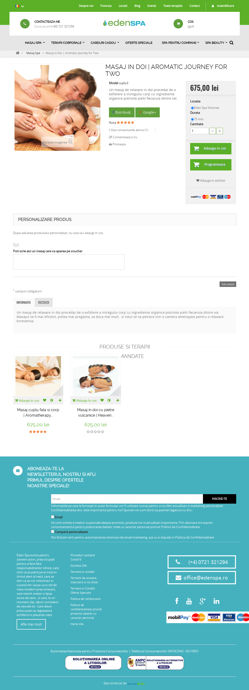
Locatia (195, 101)
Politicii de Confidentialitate (180, 527)
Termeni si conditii (82, 572)
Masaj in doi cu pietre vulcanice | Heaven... (95, 413)
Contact (194, 6)
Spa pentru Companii (179, 43)
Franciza (106, 6)
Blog (137, 6)
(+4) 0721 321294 (208, 562)
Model (113, 83)
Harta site (77, 624)
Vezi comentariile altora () (129, 130)
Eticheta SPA (78, 565)
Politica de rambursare (85, 599)
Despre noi (86, 6)
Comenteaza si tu (123, 137)
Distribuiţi (122, 112)
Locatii (123, 6)
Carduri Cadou (103, 43)
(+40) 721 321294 (62, 26)
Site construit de (124, 683)
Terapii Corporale (66, 43)
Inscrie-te (219, 499)
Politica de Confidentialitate (194, 537)
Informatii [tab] (24, 302)
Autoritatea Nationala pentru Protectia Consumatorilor (89, 651)
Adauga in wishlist (210, 180)
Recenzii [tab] (43, 302)
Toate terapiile (172, 6)
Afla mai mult (31, 624)
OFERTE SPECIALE (138, 43)
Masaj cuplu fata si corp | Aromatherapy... (38, 413)
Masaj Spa (33, 43)
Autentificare (221, 6)
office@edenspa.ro (205, 577)
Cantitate (196, 124)
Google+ (147, 112)
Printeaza (117, 144)
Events (151, 6)
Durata (195, 112)
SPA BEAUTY (214, 43)
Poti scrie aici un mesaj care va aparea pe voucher (47, 251)
